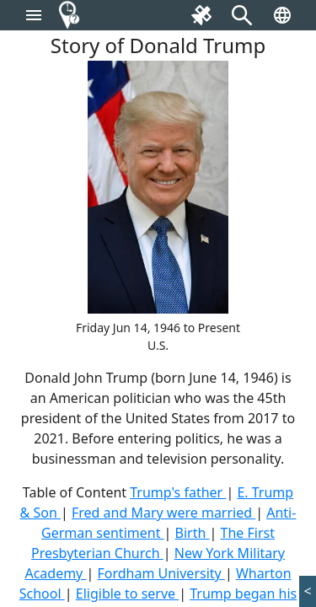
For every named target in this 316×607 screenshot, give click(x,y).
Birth (192, 533)
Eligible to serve (127, 593)
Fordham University (160, 573)
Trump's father (178, 492)
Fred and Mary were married (163, 512)
